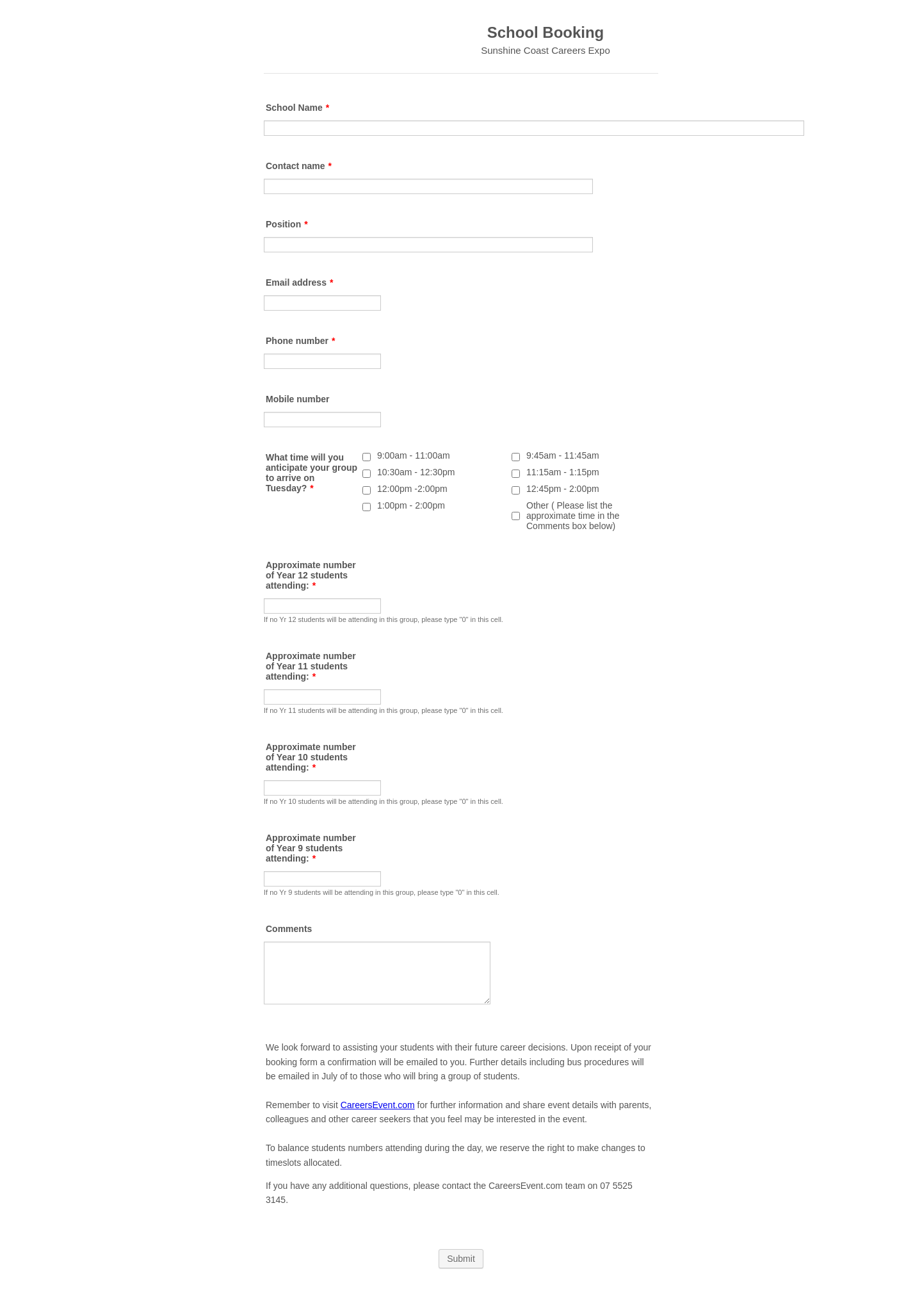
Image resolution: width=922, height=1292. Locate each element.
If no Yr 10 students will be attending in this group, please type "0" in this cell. (383, 801)
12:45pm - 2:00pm (562, 489)
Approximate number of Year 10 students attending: (311, 757)
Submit (461, 1259)
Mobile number (298, 399)
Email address (299, 282)
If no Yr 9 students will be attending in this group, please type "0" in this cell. (381, 892)
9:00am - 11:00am (413, 455)
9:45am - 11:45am (562, 455)
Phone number (300, 341)
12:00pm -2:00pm (412, 489)
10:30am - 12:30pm (416, 472)
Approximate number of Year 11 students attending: (311, 666)
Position (287, 224)
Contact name (299, 166)
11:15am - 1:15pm (562, 472)
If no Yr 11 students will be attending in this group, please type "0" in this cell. (383, 710)
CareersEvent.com (378, 1105)
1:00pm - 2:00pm (411, 505)
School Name (297, 107)
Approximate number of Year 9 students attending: (311, 848)
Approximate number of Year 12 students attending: (311, 575)
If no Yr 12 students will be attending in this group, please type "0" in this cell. (383, 619)
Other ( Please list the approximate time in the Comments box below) (573, 515)
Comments (289, 929)
